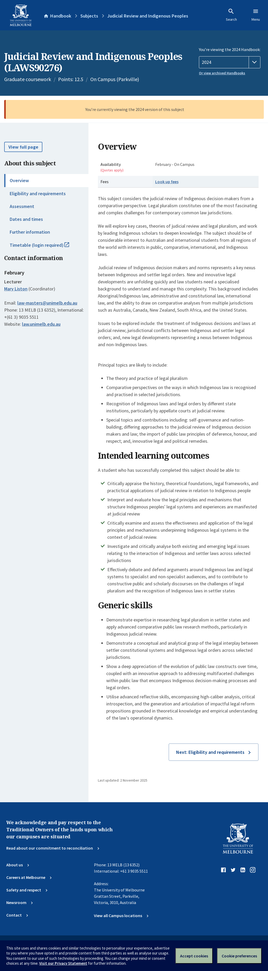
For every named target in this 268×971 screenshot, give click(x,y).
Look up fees (166, 181)
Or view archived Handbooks (222, 73)
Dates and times (26, 219)
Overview (19, 180)
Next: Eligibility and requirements (210, 752)
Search (231, 15)
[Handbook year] (229, 62)
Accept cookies (194, 955)
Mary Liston (15, 289)
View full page (23, 147)
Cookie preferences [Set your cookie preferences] (239, 955)
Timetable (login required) (45, 247)
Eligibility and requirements (38, 193)
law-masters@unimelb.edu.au (47, 303)
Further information (30, 232)
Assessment (22, 206)
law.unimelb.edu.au (41, 324)
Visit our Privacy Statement (63, 963)
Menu (256, 15)
